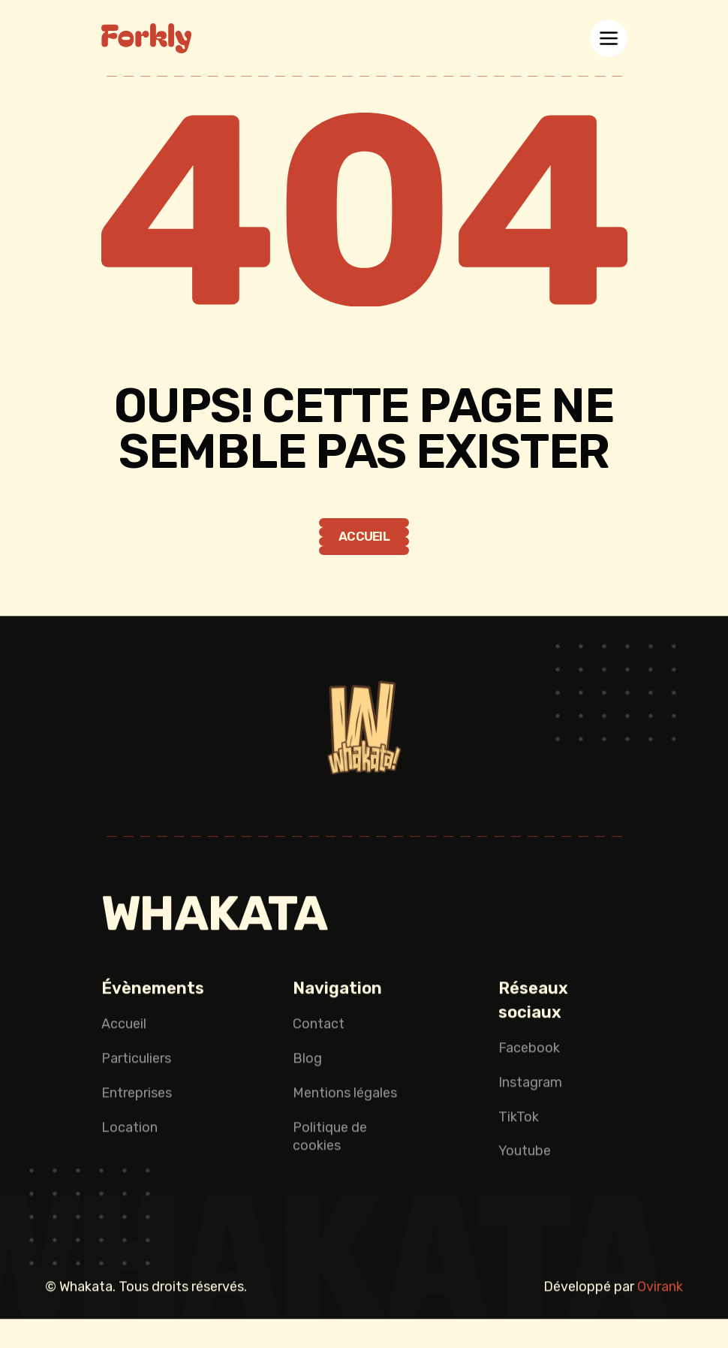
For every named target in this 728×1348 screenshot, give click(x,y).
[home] (146, 38)
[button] (608, 38)
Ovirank (660, 1289)
